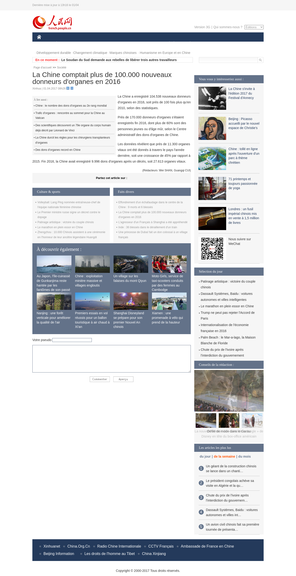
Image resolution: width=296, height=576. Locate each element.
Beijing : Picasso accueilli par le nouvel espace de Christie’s (243, 123)
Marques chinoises (123, 53)
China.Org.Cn (78, 546)
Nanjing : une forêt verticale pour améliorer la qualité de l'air (54, 317)
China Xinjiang (154, 554)
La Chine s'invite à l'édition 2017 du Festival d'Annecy (241, 93)
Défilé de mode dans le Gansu (229, 431)
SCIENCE (126, 44)
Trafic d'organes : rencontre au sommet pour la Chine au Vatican (70, 115)
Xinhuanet (51, 546)
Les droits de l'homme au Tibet (109, 554)
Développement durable (54, 53)
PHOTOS (247, 44)
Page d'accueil (43, 67)
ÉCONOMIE (65, 44)
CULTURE (146, 44)
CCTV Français (160, 546)
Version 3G (202, 27)
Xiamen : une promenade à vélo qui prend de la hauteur (167, 317)
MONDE (86, 44)
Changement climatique (90, 53)
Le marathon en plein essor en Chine (60, 227)
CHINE (45, 44)
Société (61, 67)
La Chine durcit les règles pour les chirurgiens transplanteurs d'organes (72, 140)
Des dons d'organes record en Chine (57, 149)
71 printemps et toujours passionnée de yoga (242, 183)
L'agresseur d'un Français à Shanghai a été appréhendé (153, 222)
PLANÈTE (187, 44)
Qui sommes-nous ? (227, 27)
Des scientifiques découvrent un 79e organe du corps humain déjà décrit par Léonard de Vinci (73, 128)
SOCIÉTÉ (167, 44)
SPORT (206, 44)
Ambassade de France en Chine (207, 546)
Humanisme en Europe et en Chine (165, 53)
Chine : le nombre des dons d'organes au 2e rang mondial (71, 105)
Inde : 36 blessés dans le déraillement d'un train (147, 227)
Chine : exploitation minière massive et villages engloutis (89, 280)
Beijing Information (58, 554)
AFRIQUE (106, 44)
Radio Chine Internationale (119, 546)
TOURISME (225, 44)
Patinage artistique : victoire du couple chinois (65, 222)
